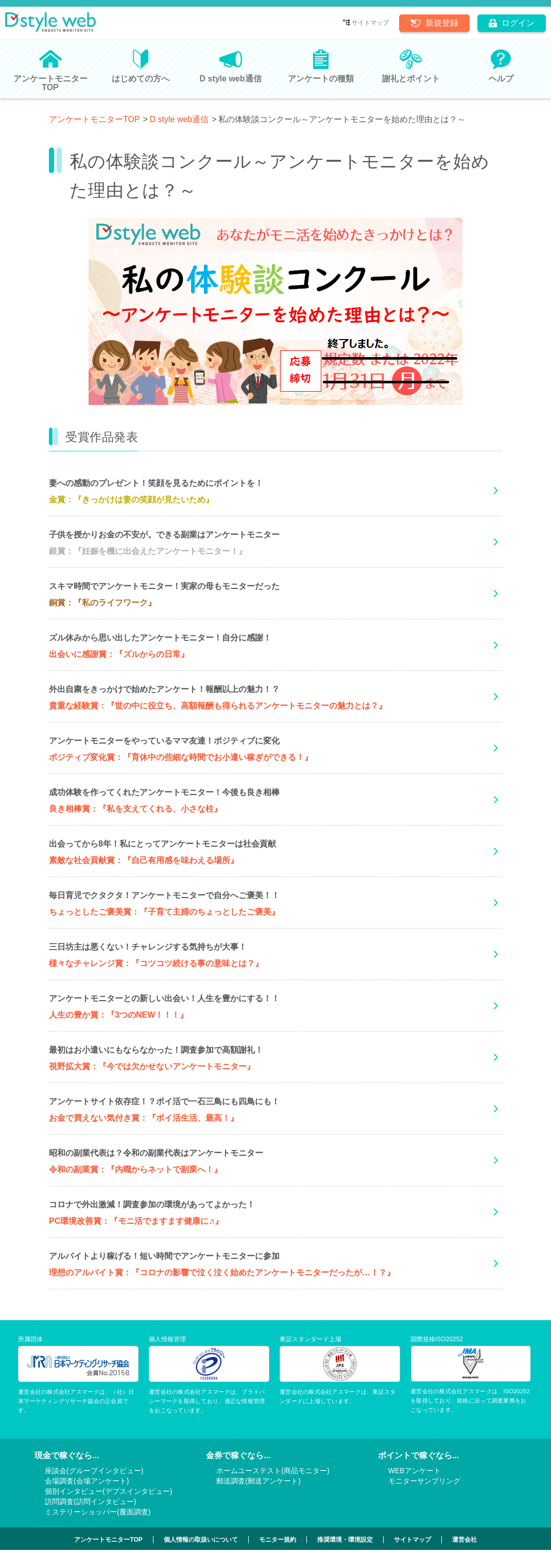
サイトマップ (370, 22)
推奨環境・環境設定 (345, 1539)
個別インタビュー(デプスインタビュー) (108, 1491)
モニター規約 (277, 1539)
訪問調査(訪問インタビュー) (90, 1501)
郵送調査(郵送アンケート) (258, 1481)
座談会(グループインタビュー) (94, 1470)
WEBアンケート (414, 1470)
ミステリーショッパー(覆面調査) (97, 1512)
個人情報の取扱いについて (201, 1539)
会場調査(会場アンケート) (87, 1481)
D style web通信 (179, 119)
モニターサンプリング (424, 1481)
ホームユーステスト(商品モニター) (272, 1470)
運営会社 (464, 1539)
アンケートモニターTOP (94, 119)
